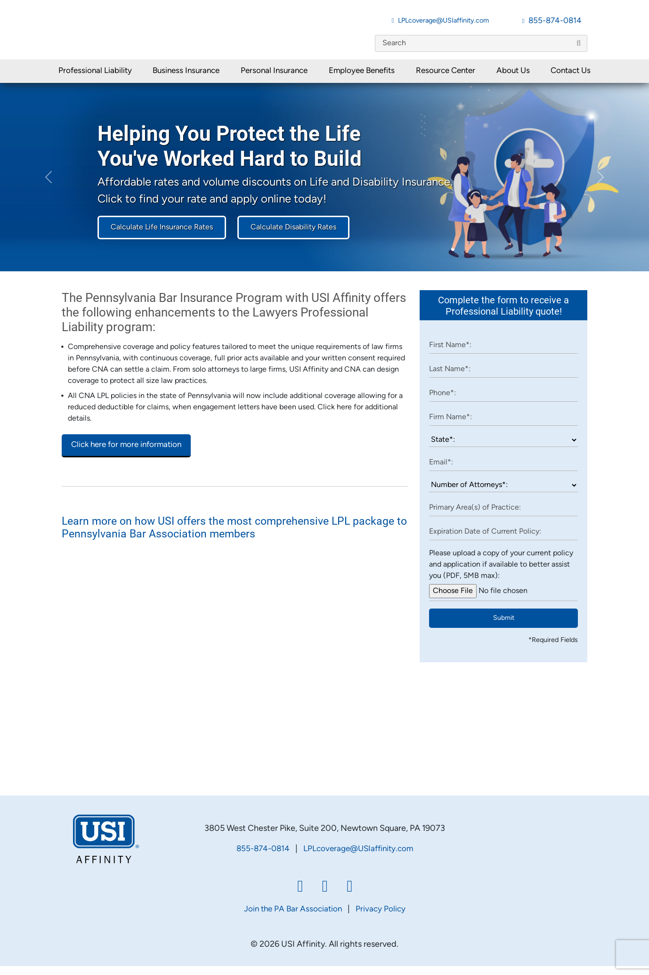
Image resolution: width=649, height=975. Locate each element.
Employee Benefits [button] (362, 79)
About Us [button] (513, 79)
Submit (503, 626)
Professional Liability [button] (95, 79)
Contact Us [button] (571, 79)
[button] (48, 185)
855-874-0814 (555, 21)
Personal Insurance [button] (274, 79)
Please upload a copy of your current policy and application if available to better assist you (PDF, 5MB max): (501, 573)
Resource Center (445, 79)
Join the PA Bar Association (293, 918)
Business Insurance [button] (186, 79)
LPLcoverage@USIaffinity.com (443, 20)
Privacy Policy (381, 918)
